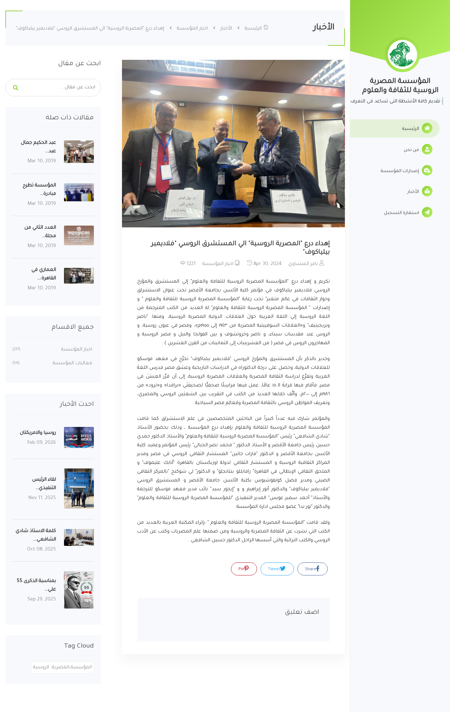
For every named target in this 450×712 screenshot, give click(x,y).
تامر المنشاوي (306, 263)
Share (312, 569)
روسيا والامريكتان (38, 433)
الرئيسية (417, 128)
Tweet (276, 569)
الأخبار (419, 191)
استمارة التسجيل (408, 212)
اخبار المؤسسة (192, 28)
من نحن (418, 149)
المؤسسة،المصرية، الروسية (62, 667)
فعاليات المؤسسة (52, 363)
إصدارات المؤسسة (406, 170)
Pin (243, 569)
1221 (188, 263)
